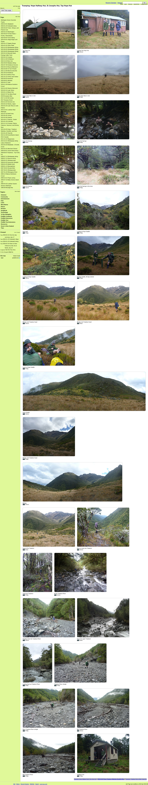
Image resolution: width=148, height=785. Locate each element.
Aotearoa (3, 195)
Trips (2, 17)
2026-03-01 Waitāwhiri (7, 24)
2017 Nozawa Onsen (7, 100)
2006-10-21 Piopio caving (8, 177)
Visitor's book (16, 255)
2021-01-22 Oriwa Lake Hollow (9, 76)
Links (2, 202)
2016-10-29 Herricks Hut (8, 102)
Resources (4, 224)
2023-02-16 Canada (6, 57)
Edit (125, 4)
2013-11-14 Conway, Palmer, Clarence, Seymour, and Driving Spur (10, 125)
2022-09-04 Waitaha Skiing (8, 63)
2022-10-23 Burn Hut (7, 61)
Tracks (3, 22)
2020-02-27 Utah (5, 82)
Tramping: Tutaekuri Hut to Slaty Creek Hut (136, 779)
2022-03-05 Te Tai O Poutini (8, 68)
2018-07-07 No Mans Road (8, 94)
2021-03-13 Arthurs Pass (8, 74)
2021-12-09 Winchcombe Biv (9, 70)
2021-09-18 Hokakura (7, 72)
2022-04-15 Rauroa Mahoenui (9, 67)
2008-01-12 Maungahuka (8, 166)
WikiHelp (32, 784)
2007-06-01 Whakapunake (8, 170)
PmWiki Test (4, 220)
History (130, 4)
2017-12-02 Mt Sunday (7, 98)
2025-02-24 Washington (7, 31)
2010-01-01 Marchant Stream (9, 148)
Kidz (2, 200)
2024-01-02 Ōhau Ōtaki (7, 45)
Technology (4, 212)
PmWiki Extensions (6, 218)
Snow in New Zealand (7, 226)
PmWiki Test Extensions (8, 222)
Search (119, 3)
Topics (2, 192)
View (121, 4)
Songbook (4, 210)
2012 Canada (4, 137)
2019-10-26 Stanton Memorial (9, 88)
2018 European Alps (6, 96)
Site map (3, 255)
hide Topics (17, 191)
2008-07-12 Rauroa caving (8, 158)
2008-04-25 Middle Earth (8, 164)
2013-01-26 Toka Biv (6, 133)
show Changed (17, 232)
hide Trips (18, 16)
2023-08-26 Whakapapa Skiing (9, 49)
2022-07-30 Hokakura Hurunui (9, 65)
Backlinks (136, 4)
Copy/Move (144, 4)
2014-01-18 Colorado (7, 121)
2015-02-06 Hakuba (6, 117)
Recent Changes (111, 3)
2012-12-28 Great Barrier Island (10, 135)
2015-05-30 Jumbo (6, 115)
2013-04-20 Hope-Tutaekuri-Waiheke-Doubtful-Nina (111, 779)
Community (4, 197)
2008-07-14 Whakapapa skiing (9, 156)
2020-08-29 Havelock (7, 78)
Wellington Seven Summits (8, 20)
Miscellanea (4, 204)
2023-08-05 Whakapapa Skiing (9, 51)
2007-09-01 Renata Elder (8, 168)
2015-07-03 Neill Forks (7, 113)
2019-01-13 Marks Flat (7, 92)
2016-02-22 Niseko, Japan (8, 104)
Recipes (3, 208)
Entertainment (5, 198)
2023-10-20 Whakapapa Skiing (9, 47)
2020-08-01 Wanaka (6, 80)
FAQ (19, 8)
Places (3, 206)
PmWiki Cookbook (6, 216)
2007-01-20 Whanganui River (9, 172)
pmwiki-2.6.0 (15, 257)
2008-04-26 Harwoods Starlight (9, 162)
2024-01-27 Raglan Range (8, 43)
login (2, 257)
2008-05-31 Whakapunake (8, 160)
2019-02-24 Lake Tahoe (7, 90)
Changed (3, 232)
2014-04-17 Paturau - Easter (9, 119)
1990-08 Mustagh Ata (7, 187)
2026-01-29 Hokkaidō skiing (8, 26)
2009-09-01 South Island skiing (9, 150)
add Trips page (16, 6)
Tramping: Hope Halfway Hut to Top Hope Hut (85, 779)
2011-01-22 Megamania (7, 139)
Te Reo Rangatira (6, 214)
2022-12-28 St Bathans (7, 59)
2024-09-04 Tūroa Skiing (8, 37)
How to (2, 8)
